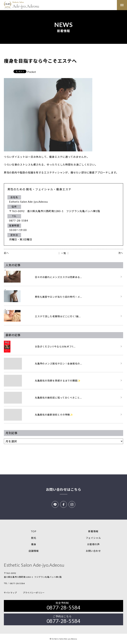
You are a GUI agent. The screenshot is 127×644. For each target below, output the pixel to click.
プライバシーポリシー (34, 592)
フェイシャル (93, 537)
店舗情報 (34, 550)
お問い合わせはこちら (63, 489)
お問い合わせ (93, 550)
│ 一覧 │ (63, 253)
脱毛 (33, 537)
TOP (33, 531)
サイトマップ (10, 592)
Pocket (31, 71)
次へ (120, 253)
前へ (6, 253)
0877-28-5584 (17, 583)
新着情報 (93, 531)
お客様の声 (93, 544)
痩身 (33, 544)
